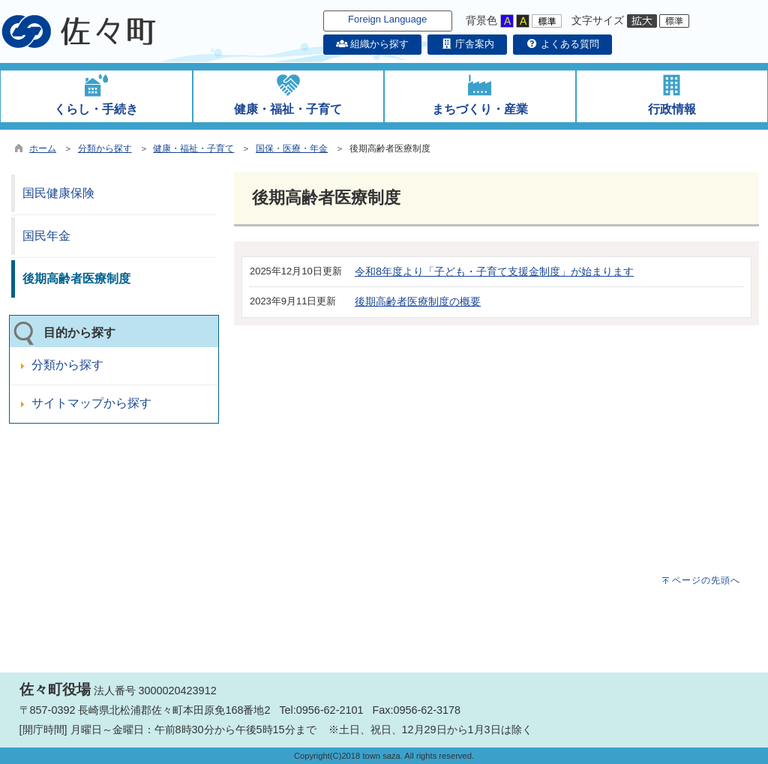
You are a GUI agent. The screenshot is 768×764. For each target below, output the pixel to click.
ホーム (42, 148)
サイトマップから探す (92, 403)
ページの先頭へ (706, 580)
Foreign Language (387, 19)
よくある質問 (562, 43)
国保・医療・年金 (292, 148)
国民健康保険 (58, 193)
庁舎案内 (467, 43)
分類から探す (105, 148)
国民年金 (46, 235)
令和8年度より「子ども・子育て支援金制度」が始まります (494, 271)
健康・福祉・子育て (193, 148)
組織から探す (373, 43)
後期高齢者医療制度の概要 (418, 301)
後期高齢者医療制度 (76, 278)
